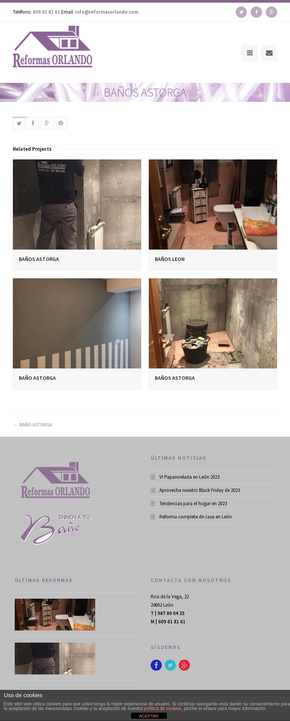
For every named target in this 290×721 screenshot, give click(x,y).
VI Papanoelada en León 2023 (185, 477)
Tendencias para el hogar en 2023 (189, 503)
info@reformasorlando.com (106, 12)
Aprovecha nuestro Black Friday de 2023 (195, 490)
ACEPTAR (148, 716)
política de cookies (163, 708)
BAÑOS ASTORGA (39, 259)
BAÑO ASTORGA (37, 378)
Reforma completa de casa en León (191, 516)
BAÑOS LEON (170, 259)
